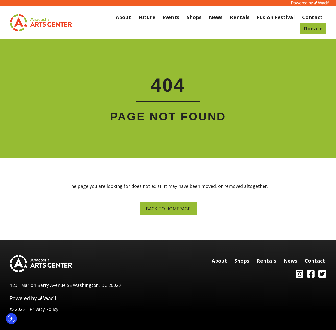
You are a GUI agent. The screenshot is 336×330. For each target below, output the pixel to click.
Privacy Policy (44, 309)
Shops (194, 17)
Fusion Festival (276, 17)
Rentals (240, 17)
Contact (312, 17)
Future (146, 17)
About (123, 17)
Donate (313, 28)
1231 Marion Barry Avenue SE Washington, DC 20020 (65, 285)
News (216, 17)
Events (171, 17)
